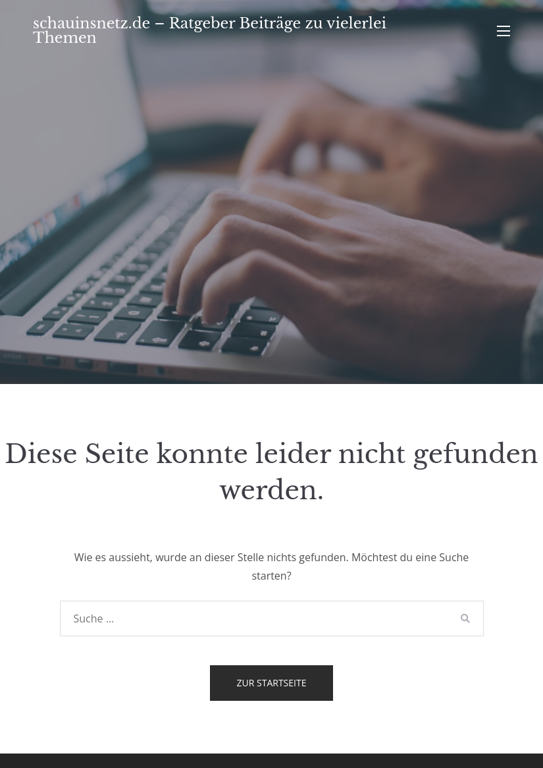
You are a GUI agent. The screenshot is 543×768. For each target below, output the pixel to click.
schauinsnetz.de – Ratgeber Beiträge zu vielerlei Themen (209, 30)
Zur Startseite (272, 682)
